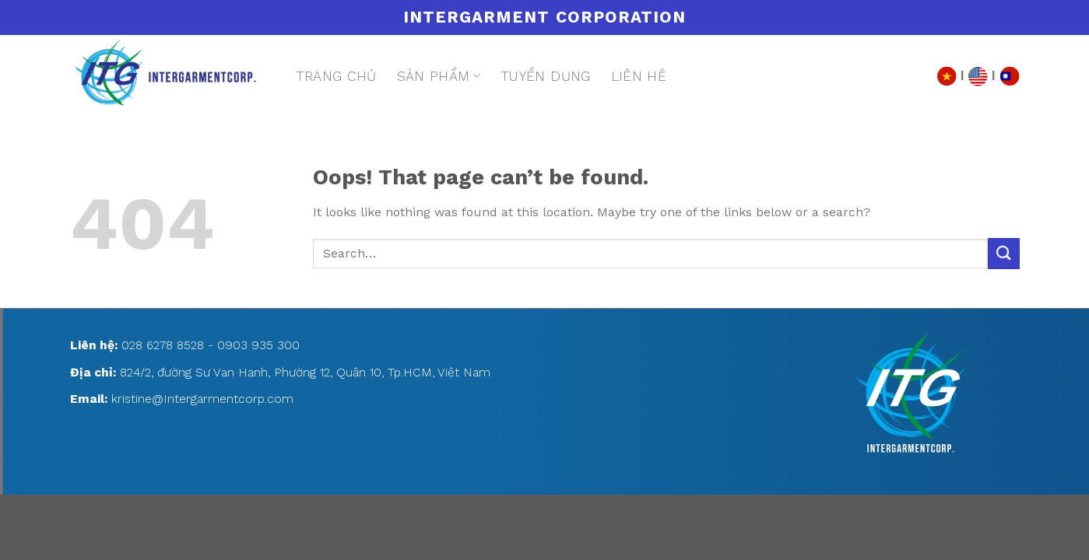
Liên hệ (638, 76)
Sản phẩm (438, 76)
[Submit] (1003, 253)
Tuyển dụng (546, 76)
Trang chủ (336, 76)
